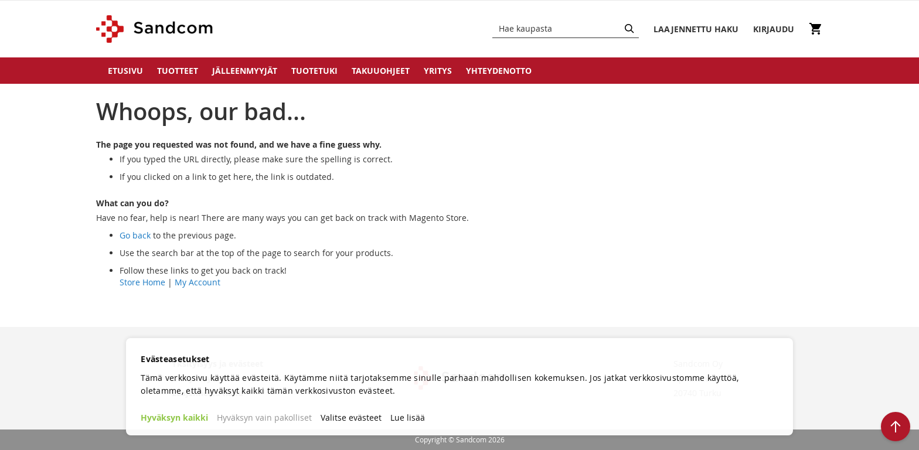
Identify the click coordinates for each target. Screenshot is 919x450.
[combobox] (565, 28)
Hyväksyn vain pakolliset (264, 417)
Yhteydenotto (499, 70)
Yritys (438, 70)
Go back (135, 235)
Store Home (142, 282)
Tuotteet (177, 70)
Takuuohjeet (381, 70)
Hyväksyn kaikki (174, 417)
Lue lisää (407, 417)
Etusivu (125, 70)
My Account (197, 282)
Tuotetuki (314, 70)
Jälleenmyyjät (244, 70)
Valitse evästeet (351, 417)
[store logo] (155, 29)
